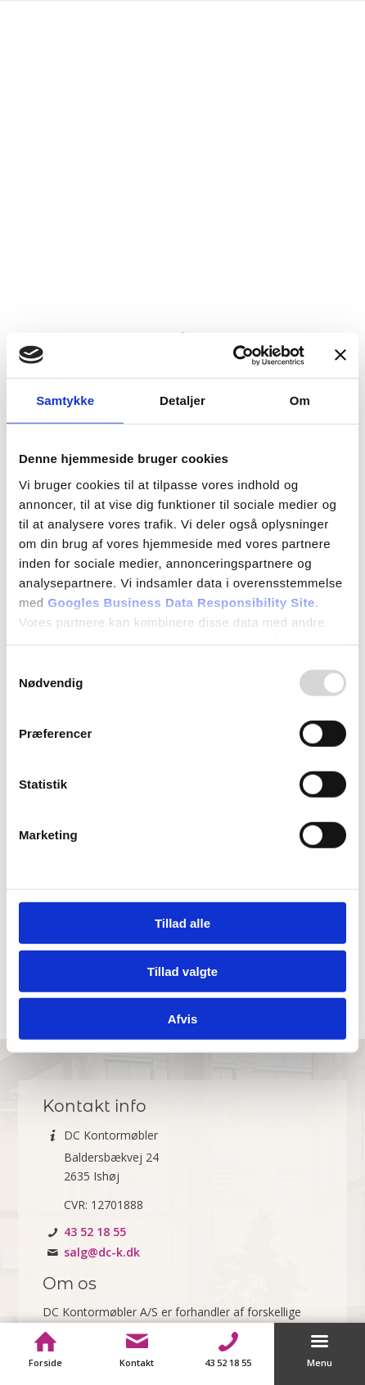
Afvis (183, 1019)
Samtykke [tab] (65, 400)
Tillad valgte (182, 971)
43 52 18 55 (95, 1231)
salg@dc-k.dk (102, 1252)
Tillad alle (182, 923)
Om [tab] (300, 400)
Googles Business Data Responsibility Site (180, 602)
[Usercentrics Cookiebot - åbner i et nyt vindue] (232, 355)
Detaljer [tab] (182, 400)
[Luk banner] (340, 355)
